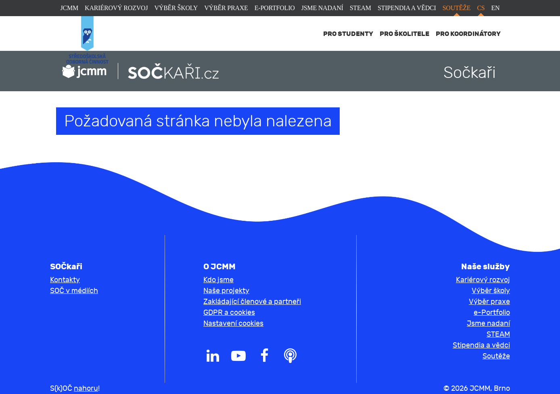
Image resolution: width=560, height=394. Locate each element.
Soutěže (457, 7)
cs (481, 7)
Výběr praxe (226, 7)
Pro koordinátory (468, 34)
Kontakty (65, 280)
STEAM (360, 7)
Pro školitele (404, 34)
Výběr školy (176, 7)
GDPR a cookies (229, 312)
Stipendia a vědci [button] (481, 345)
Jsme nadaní (322, 7)
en (495, 7)
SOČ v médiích (74, 291)
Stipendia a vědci (407, 7)
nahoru (86, 388)
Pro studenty (348, 34)
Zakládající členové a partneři (252, 302)
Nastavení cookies (233, 323)
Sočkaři (469, 72)
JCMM (70, 7)
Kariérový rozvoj (116, 7)
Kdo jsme (218, 280)
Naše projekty (226, 291)
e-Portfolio (275, 7)
